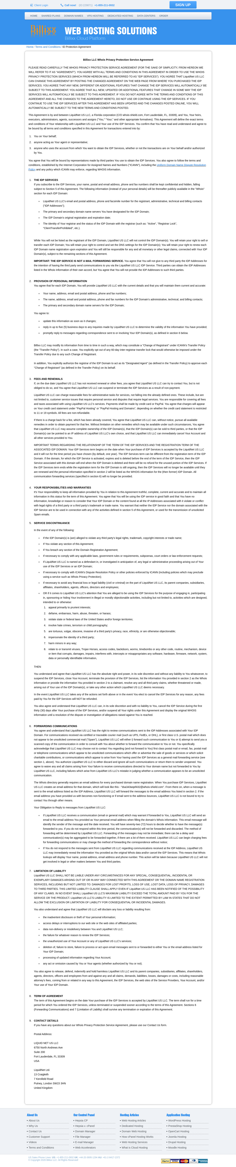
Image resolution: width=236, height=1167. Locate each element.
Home (34, 15)
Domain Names (73, 15)
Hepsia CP (81, 1120)
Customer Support (39, 1136)
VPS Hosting (95, 15)
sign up (183, 5)
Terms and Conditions (48, 46)
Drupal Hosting (177, 1142)
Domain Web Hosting (134, 1131)
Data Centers (146, 15)
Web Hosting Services (134, 1142)
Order (163, 15)
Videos (33, 1142)
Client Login (41, 5)
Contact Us (35, 1131)
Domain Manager (85, 1131)
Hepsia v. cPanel (85, 1125)
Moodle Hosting (177, 1147)
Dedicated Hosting (120, 15)
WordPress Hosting (179, 1120)
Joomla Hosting (177, 1136)
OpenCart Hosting (178, 1131)
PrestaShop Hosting (180, 1125)
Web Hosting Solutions (111, 30)
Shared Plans (50, 15)
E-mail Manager (84, 1142)
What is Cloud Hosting (135, 1147)
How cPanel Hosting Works (137, 1136)
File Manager (83, 1136)
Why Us (33, 1125)
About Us (34, 1120)
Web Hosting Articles (134, 1120)
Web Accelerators (85, 1147)
